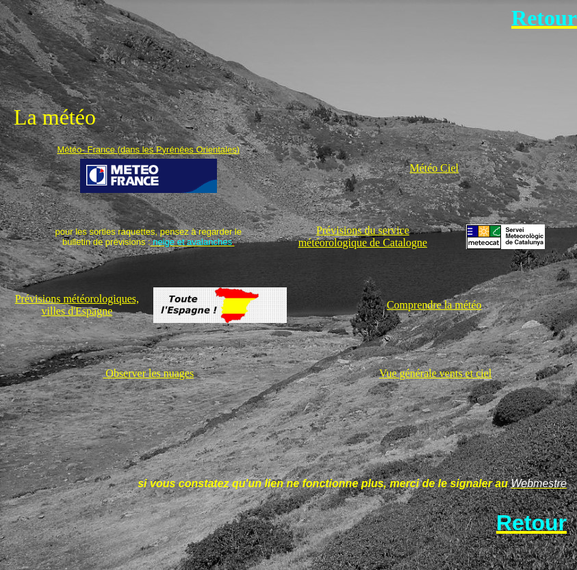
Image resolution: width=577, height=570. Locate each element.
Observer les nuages (148, 373)
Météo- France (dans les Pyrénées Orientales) (148, 149)
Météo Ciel (434, 168)
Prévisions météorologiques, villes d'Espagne (77, 305)
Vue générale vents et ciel (435, 373)
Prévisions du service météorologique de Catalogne (362, 236)
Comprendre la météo (434, 305)
